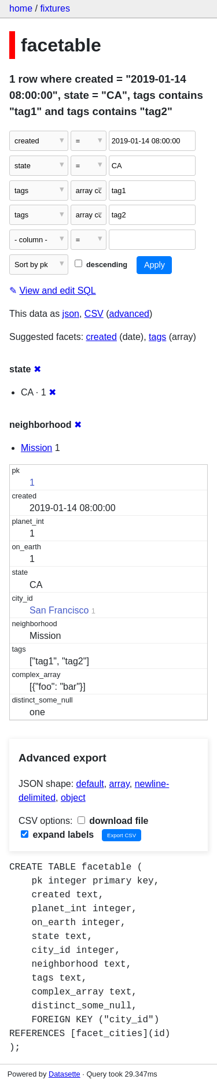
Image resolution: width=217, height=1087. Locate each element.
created (101, 337)
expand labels (57, 835)
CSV (94, 314)
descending (101, 264)
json (70, 314)
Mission (36, 448)
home (20, 8)
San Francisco (59, 610)
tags (157, 337)
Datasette (64, 1074)
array (119, 784)
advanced (129, 314)
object (73, 798)
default (90, 784)
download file (113, 821)
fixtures (55, 8)
